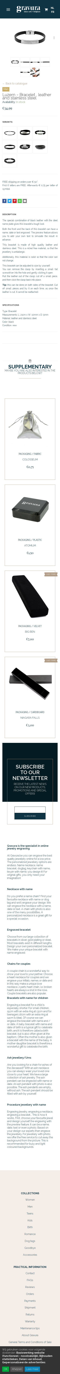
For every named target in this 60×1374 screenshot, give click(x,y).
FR (52, 11)
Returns (30, 1314)
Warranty (30, 1321)
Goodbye (30, 1247)
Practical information (30, 1267)
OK (5, 1369)
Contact (30, 1273)
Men (5, 89)
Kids (30, 1220)
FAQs (30, 1280)
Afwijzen (17, 1369)
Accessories (30, 1254)
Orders (30, 1294)
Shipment (30, 1307)
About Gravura (30, 1335)
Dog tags (30, 1241)
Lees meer (32, 1369)
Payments (30, 1300)
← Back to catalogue (14, 83)
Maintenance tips (30, 1328)
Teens (30, 1213)
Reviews (30, 1287)
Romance (30, 1234)
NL (52, 7)
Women (30, 1199)
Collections (30, 1193)
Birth (30, 1227)
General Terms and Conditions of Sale (30, 1342)
